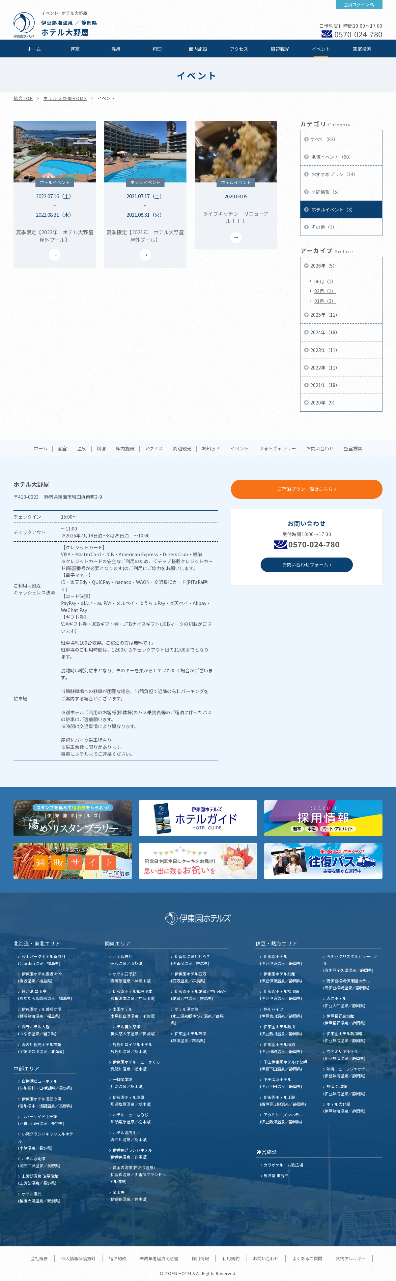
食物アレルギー (351, 1258)
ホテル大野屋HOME (65, 98)
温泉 (116, 49)
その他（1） (323, 227)
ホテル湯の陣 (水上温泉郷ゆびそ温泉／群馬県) (197, 1016)
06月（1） (325, 281)
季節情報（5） (326, 191)
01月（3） (325, 301)
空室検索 (362, 49)
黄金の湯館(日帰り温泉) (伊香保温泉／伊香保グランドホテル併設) (137, 1174)
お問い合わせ (320, 449)
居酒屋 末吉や (276, 1175)
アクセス (239, 49)
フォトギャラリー (277, 449)
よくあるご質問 (307, 1258)
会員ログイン (356, 4)
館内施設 (198, 49)
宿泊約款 (117, 1258)
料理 (157, 49)
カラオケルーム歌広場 (283, 1165)
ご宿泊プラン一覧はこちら (305, 489)
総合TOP (23, 98)
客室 (75, 49)
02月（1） (325, 291)
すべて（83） (324, 139)
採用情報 (200, 1258)
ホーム (34, 49)
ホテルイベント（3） (332, 209)
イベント (321, 49)
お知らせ (211, 449)
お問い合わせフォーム (305, 564)
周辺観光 (280, 49)
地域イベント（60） (332, 156)
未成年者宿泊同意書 (159, 1258)
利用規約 (231, 1258)
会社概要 (39, 1258)
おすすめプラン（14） (334, 174)
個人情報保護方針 (78, 1258)
